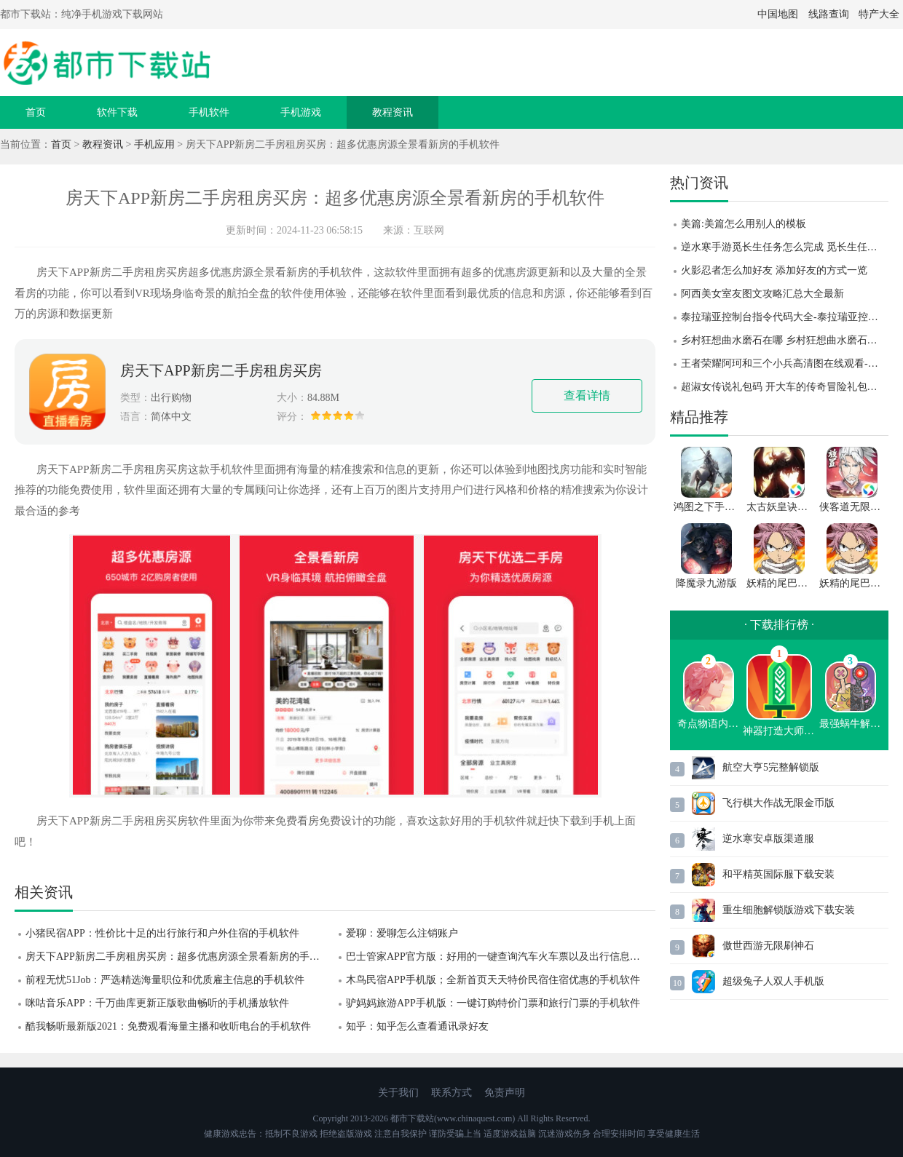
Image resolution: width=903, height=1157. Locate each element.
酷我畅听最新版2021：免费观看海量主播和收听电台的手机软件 (168, 1026)
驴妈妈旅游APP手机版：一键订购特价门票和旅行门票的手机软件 (493, 1003)
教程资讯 (392, 112)
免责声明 (504, 1092)
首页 (35, 112)
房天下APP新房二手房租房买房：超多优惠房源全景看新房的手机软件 (180, 956)
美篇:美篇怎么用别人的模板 (743, 223)
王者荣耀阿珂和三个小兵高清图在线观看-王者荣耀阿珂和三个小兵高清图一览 (784, 363)
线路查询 (828, 14)
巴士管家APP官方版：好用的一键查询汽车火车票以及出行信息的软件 (500, 956)
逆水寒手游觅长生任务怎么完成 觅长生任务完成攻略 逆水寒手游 (784, 247)
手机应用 (154, 144)
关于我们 (398, 1092)
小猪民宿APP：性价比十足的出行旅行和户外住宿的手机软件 (162, 933)
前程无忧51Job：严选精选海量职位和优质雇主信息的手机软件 (164, 979)
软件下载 (117, 112)
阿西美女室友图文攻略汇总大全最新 (762, 293)
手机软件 (209, 112)
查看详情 (587, 395)
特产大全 (879, 14)
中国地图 (777, 14)
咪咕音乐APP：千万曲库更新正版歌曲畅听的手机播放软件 (157, 1003)
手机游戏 (300, 112)
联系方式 (451, 1092)
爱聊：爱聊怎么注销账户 (402, 933)
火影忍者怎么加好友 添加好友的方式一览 (774, 270)
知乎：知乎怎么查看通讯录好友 (417, 1026)
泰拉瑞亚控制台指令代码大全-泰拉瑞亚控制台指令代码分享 (784, 316)
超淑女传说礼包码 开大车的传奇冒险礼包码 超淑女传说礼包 (784, 386)
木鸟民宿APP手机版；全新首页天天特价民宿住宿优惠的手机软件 (493, 979)
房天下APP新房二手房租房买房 (221, 370)
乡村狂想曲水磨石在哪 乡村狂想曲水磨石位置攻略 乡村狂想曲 (784, 340)
